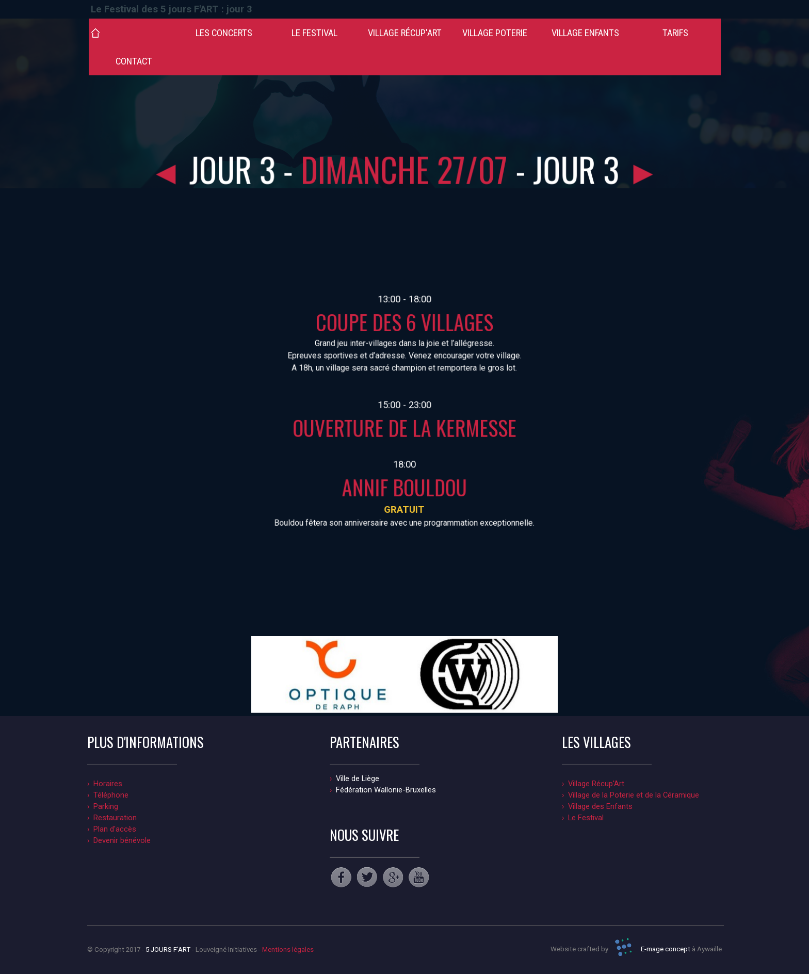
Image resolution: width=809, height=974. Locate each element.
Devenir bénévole (122, 840)
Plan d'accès (114, 829)
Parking (105, 806)
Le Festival (586, 817)
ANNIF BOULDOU (404, 483)
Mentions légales (288, 949)
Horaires (107, 783)
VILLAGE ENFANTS (585, 33)
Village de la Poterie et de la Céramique (633, 795)
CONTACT (134, 61)
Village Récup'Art (596, 783)
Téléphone (110, 795)
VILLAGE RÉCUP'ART (405, 33)
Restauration (115, 817)
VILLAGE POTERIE (494, 33)
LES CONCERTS (224, 33)
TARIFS (675, 33)
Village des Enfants (600, 806)
